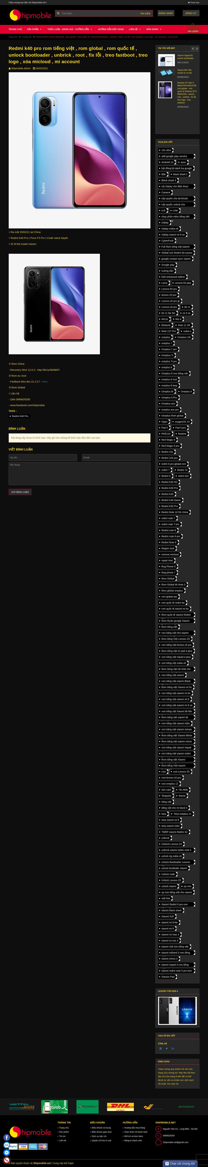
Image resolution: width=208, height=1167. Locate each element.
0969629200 (169, 1135)
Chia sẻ (162, 1043)
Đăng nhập (166, 13)
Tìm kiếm (145, 13)
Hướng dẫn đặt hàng (111, 29)
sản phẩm (193, 31)
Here (45, 381)
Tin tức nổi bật (166, 48)
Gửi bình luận (20, 492)
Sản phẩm (34, 29)
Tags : (13, 411)
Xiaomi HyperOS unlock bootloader (185, 56)
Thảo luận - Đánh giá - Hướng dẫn (70, 29)
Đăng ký (191, 13)
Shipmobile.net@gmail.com (175, 1142)
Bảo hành (154, 29)
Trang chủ (15, 29)
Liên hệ (135, 29)
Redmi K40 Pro (20, 416)
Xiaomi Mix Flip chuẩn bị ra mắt (184, 71)
